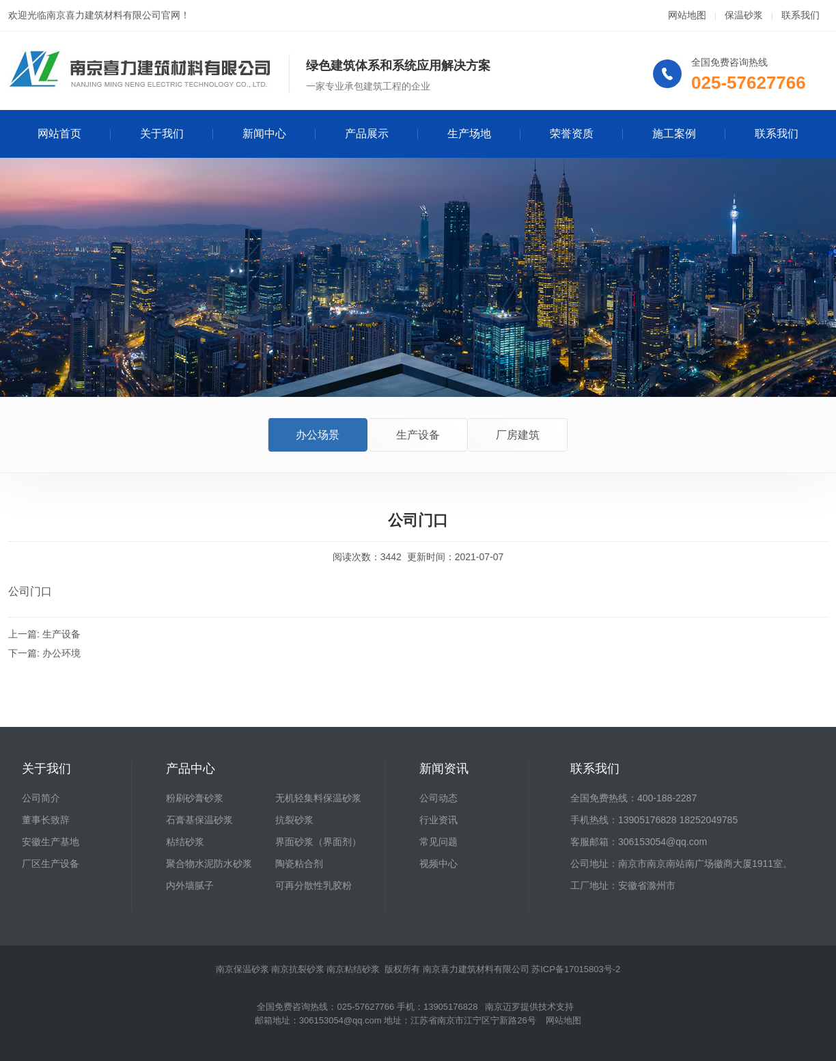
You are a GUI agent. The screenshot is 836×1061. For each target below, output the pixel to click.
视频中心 (438, 863)
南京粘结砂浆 (353, 969)
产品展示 (367, 133)
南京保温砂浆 (242, 969)
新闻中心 (264, 133)
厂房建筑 (518, 435)
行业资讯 (438, 819)
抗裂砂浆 (294, 819)
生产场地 (469, 133)
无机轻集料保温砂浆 (318, 798)
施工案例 (674, 133)
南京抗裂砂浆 (297, 969)
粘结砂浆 (185, 841)
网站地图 (687, 15)
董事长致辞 (46, 819)
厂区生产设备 (50, 863)
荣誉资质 (572, 133)
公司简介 (41, 798)
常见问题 (438, 841)
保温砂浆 (744, 15)
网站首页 (59, 133)
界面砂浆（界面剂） (318, 841)
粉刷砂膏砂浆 (194, 798)
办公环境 (61, 653)
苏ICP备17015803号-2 (575, 969)
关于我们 (162, 133)
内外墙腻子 (190, 885)
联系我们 (800, 15)
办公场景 (317, 435)
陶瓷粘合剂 (299, 863)
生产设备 (418, 435)
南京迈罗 (502, 1007)
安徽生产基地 (50, 841)
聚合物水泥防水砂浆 (209, 863)
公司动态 (438, 798)
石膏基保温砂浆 (199, 819)
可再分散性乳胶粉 (313, 885)
